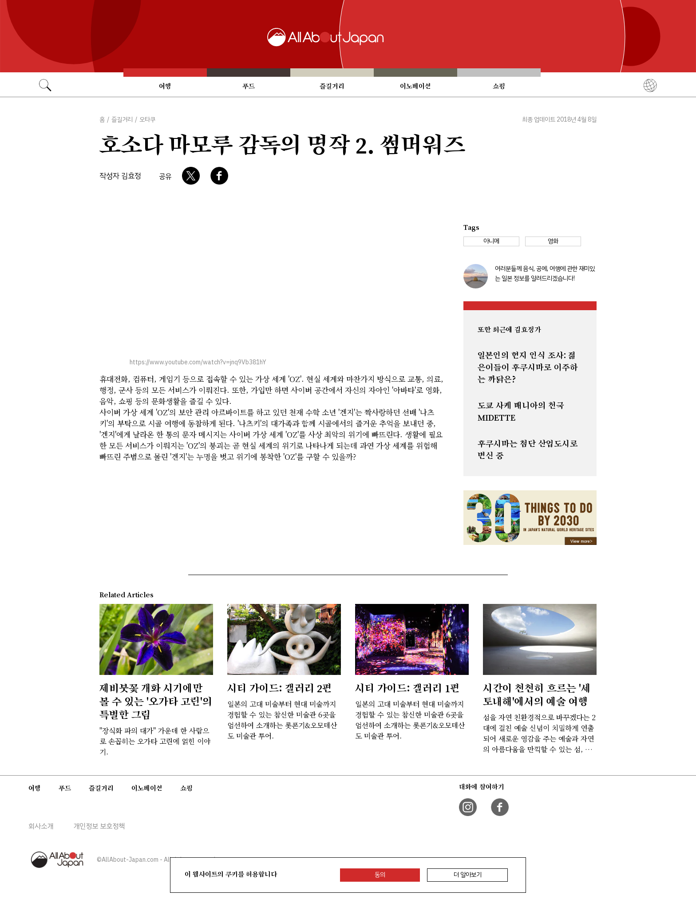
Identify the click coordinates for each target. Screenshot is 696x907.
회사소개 (40, 826)
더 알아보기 (468, 874)
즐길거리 (332, 86)
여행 (165, 86)
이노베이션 (415, 86)
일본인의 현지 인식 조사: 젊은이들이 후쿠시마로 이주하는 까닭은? (528, 367)
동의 (380, 874)
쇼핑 (499, 86)
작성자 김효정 (120, 175)
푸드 (248, 86)
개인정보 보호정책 (99, 826)
